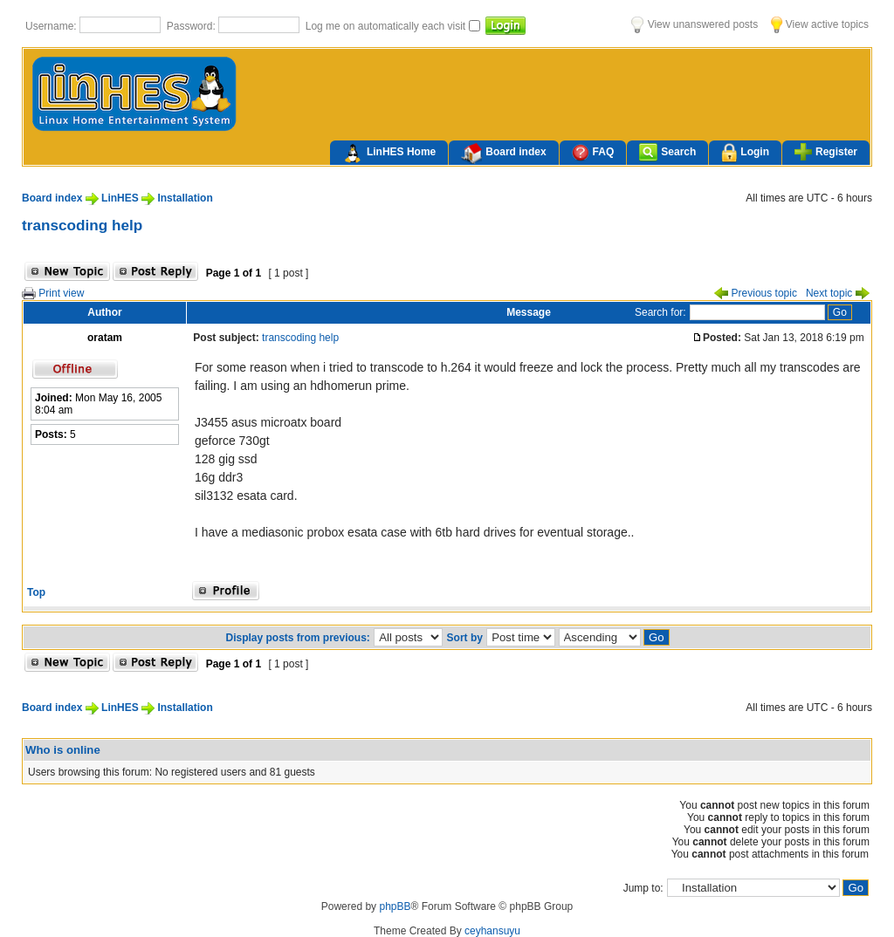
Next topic (838, 293)
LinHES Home (389, 153)
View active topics (820, 24)
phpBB (394, 906)
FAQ (593, 152)
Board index (503, 153)
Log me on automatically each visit (387, 26)
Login (745, 153)
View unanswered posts (694, 24)
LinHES (120, 198)
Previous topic (755, 293)
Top (36, 592)
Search (667, 152)
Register (825, 152)
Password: (192, 26)
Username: (52, 26)
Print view (53, 293)
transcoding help (82, 225)
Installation (184, 198)
